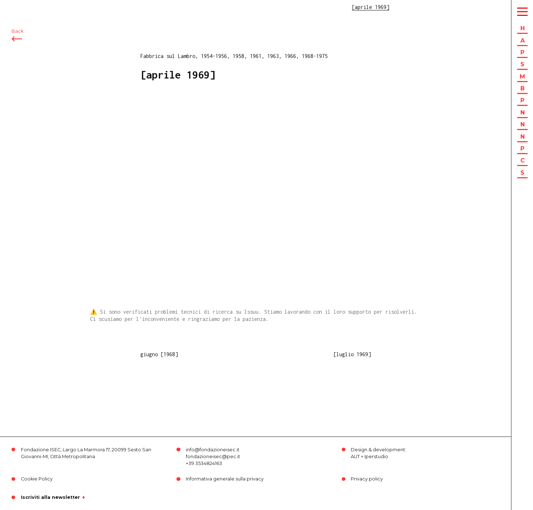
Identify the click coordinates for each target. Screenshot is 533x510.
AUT (355, 456)
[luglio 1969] (352, 354)
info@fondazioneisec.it (212, 449)
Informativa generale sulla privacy (225, 479)
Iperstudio (376, 456)
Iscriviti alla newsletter (50, 497)
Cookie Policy (37, 479)
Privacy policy (367, 479)
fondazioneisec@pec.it (213, 456)
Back (17, 46)
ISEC (24, 10)
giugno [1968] (159, 354)
